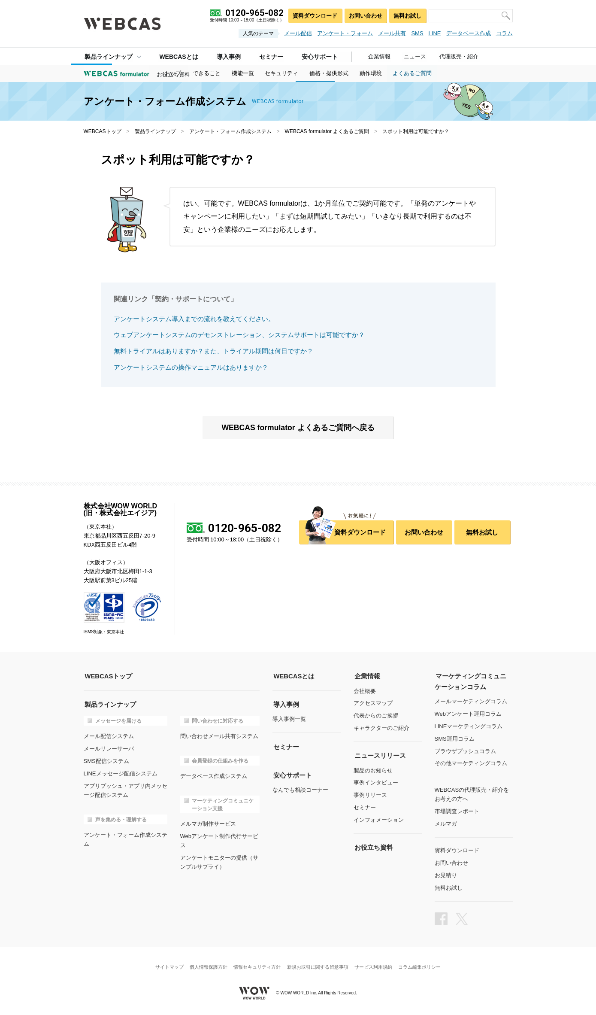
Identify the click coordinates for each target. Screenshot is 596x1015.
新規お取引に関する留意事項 (318, 965)
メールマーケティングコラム (471, 701)
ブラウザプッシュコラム (465, 750)
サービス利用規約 (374, 965)
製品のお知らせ (373, 769)
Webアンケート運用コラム (468, 713)
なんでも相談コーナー (300, 788)
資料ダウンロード (311, 15)
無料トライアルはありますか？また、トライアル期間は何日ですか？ (213, 351)
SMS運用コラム (455, 738)
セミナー (365, 806)
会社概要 (365, 690)
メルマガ (446, 823)
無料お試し (407, 15)
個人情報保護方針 (207, 965)
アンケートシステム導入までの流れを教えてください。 (194, 318)
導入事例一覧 (289, 718)
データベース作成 (468, 33)
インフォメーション (379, 819)
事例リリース (370, 794)
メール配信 (298, 33)
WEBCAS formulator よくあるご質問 (327, 131)
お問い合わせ (363, 15)
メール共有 (392, 33)
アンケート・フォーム (345, 33)
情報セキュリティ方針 (256, 965)
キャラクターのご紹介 (381, 727)
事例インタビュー (376, 782)
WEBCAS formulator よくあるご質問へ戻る (298, 427)
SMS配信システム (106, 760)
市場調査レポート (457, 810)
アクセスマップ (373, 703)
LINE (435, 33)
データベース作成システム (213, 775)
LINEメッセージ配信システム (120, 772)
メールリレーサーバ (109, 748)
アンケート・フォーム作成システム (230, 131)
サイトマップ (167, 965)
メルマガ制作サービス (208, 823)
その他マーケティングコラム (471, 763)
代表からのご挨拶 (376, 715)
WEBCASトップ (102, 131)
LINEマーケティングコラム (469, 725)
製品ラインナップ (108, 56)
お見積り (446, 874)
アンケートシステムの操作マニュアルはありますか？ (191, 367)
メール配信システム (109, 735)
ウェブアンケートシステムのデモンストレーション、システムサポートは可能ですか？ (239, 334)
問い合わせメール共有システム (219, 735)
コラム (504, 33)
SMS (417, 33)
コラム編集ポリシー (422, 965)
